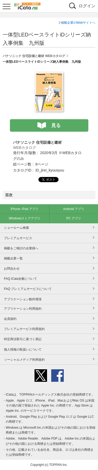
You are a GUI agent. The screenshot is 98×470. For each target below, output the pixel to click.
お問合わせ (12, 268)
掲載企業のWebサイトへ (78, 22)
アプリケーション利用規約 (23, 308)
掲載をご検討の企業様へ (21, 248)
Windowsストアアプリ (24, 218)
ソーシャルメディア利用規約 (24, 359)
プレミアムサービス (18, 238)
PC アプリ (73, 218)
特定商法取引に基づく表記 (23, 339)
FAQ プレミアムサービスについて (28, 289)
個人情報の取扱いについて (23, 349)
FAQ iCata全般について (20, 279)
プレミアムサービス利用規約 (24, 329)
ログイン (87, 6)
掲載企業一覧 (13, 258)
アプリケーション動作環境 (23, 299)
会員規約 (10, 319)
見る (56, 125)
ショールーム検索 (16, 228)
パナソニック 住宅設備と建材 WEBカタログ (34, 56)
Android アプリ (73, 209)
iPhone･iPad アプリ (24, 209)
